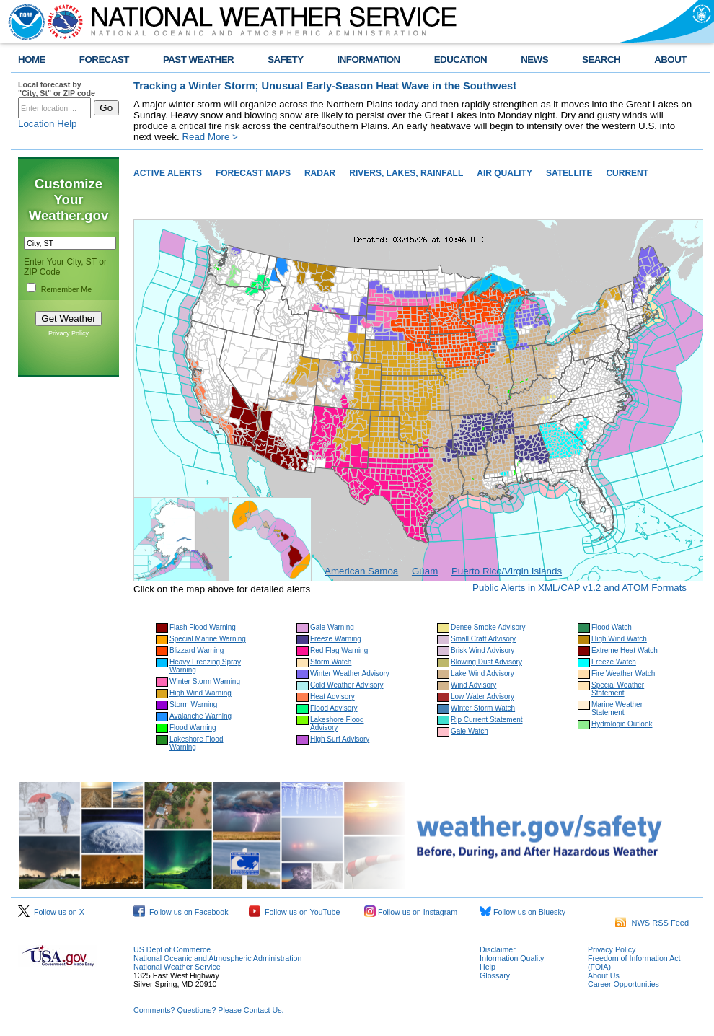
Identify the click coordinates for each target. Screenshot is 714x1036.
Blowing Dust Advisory (486, 662)
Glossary (495, 975)
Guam (425, 571)
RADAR (319, 173)
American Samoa (361, 571)
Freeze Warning (335, 639)
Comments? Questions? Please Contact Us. (208, 1010)
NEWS (534, 59)
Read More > (209, 136)
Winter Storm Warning (204, 681)
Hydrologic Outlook (621, 724)
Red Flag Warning (339, 650)
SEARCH (601, 59)
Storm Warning (193, 704)
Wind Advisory (473, 685)
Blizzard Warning (196, 650)
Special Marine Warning (207, 639)
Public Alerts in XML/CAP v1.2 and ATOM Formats (579, 587)
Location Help (47, 123)
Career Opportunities (623, 984)
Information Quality (512, 958)
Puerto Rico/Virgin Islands (506, 571)
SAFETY (285, 59)
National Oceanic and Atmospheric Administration (217, 958)
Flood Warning (192, 728)
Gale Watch (469, 731)
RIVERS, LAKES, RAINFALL (406, 173)
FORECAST (104, 59)
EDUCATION (460, 59)
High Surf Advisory (339, 739)
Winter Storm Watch (483, 708)
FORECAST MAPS (253, 173)
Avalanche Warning (200, 716)
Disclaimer (498, 949)
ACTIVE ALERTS (167, 173)
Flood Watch (611, 627)
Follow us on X (51, 912)
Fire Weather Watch (623, 673)
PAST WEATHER (198, 59)
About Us (604, 975)
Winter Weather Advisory (349, 673)
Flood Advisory (334, 708)
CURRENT (627, 173)
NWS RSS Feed (652, 922)
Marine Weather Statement (617, 708)
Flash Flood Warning (202, 627)
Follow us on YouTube (294, 912)
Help (487, 966)
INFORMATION (369, 59)
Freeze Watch (613, 662)
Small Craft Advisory (483, 639)
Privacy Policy (68, 333)
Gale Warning (332, 627)
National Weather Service (177, 966)
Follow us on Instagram (410, 912)
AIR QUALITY (504, 173)
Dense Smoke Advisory (488, 627)
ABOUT (670, 59)
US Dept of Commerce (172, 949)
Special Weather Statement (617, 689)
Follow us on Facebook (181, 912)
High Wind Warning (200, 693)
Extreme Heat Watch (624, 650)
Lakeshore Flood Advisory (337, 724)
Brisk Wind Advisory (482, 650)
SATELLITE (569, 173)
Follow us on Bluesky (522, 912)
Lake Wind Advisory (482, 673)
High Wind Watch (619, 639)
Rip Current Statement (487, 720)
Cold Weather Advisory (347, 685)
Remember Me (66, 289)
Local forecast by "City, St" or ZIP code (56, 88)
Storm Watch (330, 662)
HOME (31, 59)
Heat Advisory (332, 697)
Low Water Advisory (482, 697)
